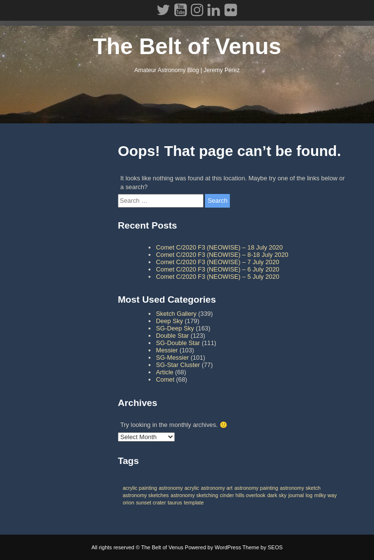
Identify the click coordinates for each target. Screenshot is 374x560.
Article (164, 372)
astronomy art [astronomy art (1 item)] (216, 488)
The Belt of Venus (187, 46)
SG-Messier (172, 357)
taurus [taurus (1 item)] (175, 502)
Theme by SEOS (263, 547)
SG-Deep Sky (175, 328)
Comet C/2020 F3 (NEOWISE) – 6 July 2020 (217, 269)
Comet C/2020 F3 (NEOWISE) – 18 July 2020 (219, 247)
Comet (165, 379)
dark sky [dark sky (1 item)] (277, 495)
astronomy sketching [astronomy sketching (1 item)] (194, 495)
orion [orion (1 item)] (128, 502)
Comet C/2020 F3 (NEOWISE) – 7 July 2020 (217, 262)
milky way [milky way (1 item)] (325, 495)
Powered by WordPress (213, 547)
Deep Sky (169, 321)
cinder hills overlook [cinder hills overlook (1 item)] (243, 495)
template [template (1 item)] (194, 502)
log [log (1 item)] (308, 495)
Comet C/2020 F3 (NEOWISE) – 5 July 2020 (217, 276)
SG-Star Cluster (178, 364)
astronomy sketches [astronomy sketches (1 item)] (146, 495)
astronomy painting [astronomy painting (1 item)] (256, 488)
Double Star (172, 335)
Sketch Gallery (176, 313)
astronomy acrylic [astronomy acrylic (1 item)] (179, 488)
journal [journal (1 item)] (296, 495)
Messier (167, 350)
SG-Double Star (178, 343)
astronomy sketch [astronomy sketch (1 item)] (300, 488)
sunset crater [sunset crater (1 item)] (151, 502)
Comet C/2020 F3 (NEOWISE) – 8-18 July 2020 (222, 254)
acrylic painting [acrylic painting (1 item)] (140, 488)
